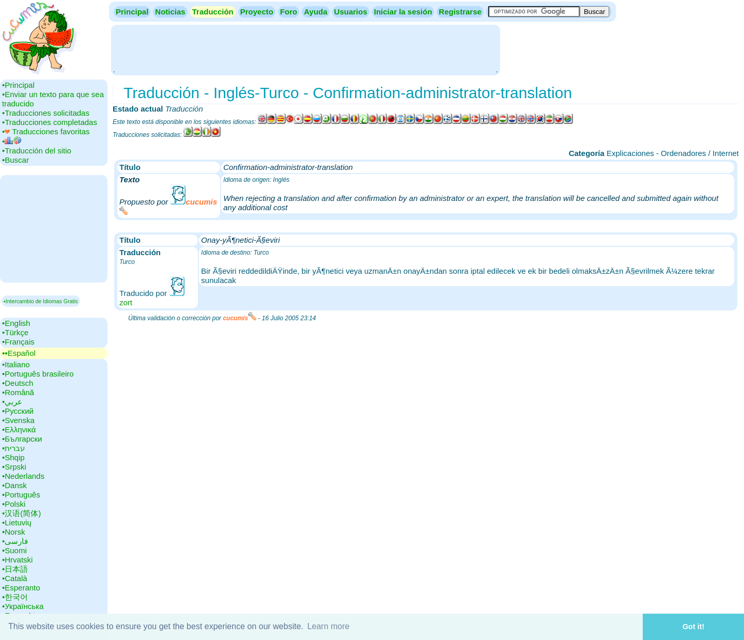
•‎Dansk (14, 485)
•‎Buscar (15, 159)
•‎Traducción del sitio (36, 150)
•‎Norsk (13, 531)
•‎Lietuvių (17, 522)
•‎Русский (18, 411)
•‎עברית (13, 448)
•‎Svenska (18, 420)
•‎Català (14, 578)
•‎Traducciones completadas (49, 122)
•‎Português (21, 494)
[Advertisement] (305, 49)
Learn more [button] (328, 626)
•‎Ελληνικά (19, 429)
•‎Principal (18, 85)
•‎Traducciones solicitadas (45, 112)
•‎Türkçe (15, 332)
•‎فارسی (15, 541)
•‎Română (18, 392)
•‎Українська (22, 606)
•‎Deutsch (17, 383)
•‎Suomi (14, 550)
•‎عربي (12, 401)
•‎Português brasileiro (38, 373)
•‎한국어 (15, 596)
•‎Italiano (16, 364)
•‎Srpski (14, 466)
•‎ (11, 141)
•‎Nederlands (23, 476)
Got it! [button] (693, 626)
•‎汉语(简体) (21, 513)
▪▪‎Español (19, 353)
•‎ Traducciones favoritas (46, 131)
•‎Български (22, 438)
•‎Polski (13, 503)
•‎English (16, 323)
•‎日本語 (15, 569)
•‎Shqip (13, 457)
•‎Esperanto (21, 587)
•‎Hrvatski (17, 559)
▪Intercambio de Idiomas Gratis (41, 301)
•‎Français (18, 341)
